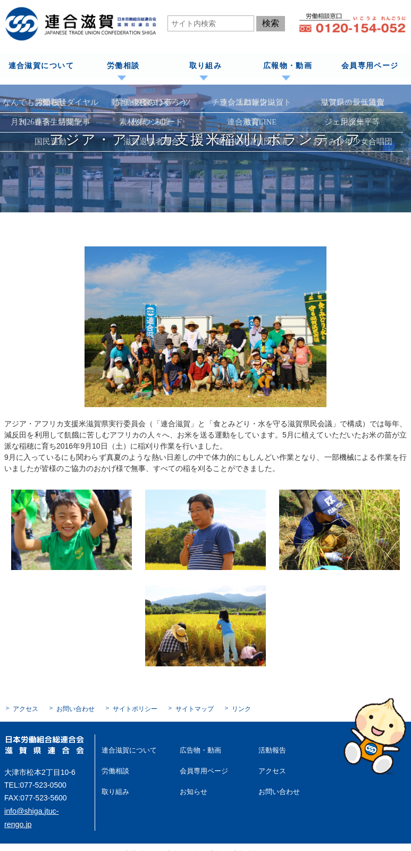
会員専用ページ (370, 66)
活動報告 (271, 749)
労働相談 (123, 66)
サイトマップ (194, 708)
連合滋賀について (40, 66)
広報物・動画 (287, 66)
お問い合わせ (75, 708)
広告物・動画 (199, 749)
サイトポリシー (135, 708)
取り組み (205, 66)
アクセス (25, 708)
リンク (241, 708)
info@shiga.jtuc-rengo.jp (44, 810)
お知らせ (192, 790)
